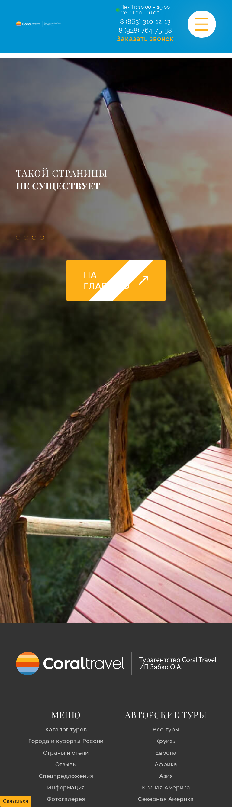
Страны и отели (66, 752)
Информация (66, 787)
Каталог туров (66, 729)
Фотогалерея (66, 799)
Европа (165, 752)
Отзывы (66, 764)
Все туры (166, 729)
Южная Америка (166, 787)
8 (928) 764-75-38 (145, 31)
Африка (166, 764)
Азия (166, 776)
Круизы (165, 741)
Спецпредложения (66, 776)
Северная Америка (166, 799)
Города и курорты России (66, 741)
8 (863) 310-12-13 (145, 22)
